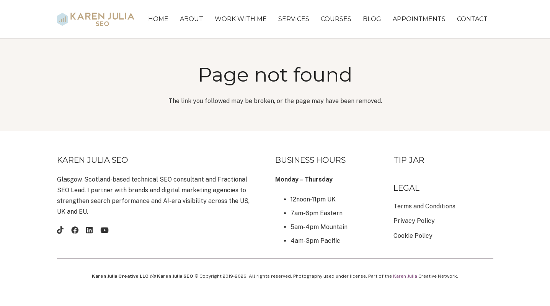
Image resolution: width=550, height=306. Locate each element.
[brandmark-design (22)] (95, 19)
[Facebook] (74, 230)
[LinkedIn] (89, 230)
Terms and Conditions (424, 206)
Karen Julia (405, 276)
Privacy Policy (414, 220)
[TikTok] (60, 230)
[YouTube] (104, 230)
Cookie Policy (412, 235)
